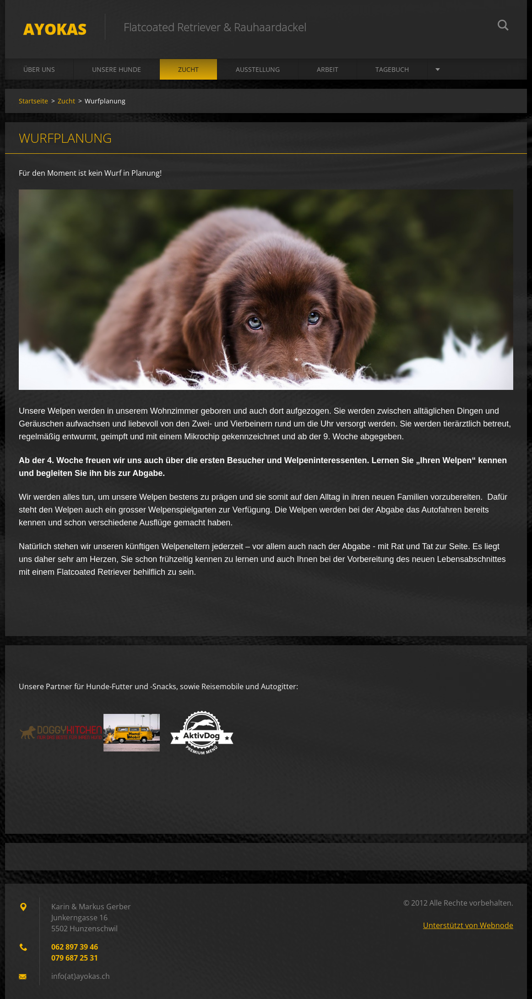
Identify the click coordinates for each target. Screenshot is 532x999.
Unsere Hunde (116, 69)
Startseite (33, 101)
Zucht (188, 69)
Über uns (39, 69)
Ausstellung (258, 69)
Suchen (503, 26)
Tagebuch (392, 69)
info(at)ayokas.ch (80, 976)
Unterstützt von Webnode (468, 925)
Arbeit (327, 69)
